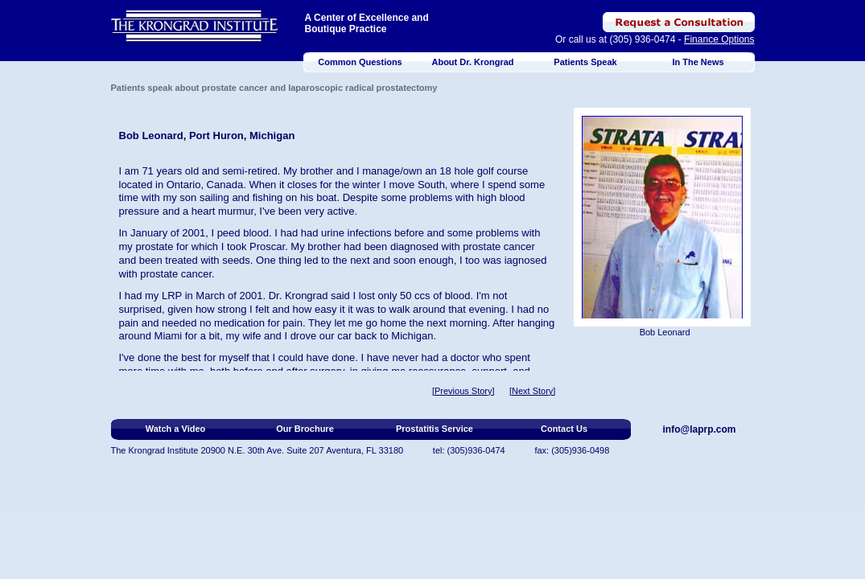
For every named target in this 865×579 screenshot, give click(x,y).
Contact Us (564, 428)
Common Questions (360, 62)
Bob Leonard (665, 332)
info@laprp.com (699, 429)
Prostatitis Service (434, 428)
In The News (697, 62)
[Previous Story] (463, 391)
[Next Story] (532, 391)
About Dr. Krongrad (472, 62)
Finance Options (719, 39)
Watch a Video (176, 428)
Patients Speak (585, 62)
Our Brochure (305, 428)
